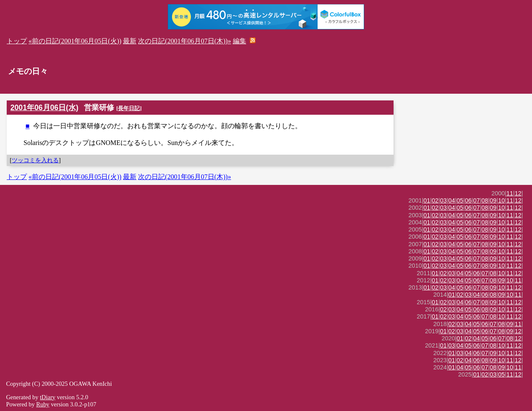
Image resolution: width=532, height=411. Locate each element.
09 (493, 200)
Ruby (42, 404)
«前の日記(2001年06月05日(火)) (75, 41)
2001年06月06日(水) (44, 107)
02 (435, 200)
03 (443, 200)
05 (459, 200)
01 (426, 200)
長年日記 (129, 108)
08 (485, 200)
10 (501, 200)
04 (452, 200)
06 (468, 200)
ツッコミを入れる (35, 160)
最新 (129, 41)
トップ (17, 41)
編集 (239, 41)
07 (476, 200)
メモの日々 (28, 71)
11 (509, 193)
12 (518, 193)
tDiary (47, 397)
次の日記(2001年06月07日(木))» (184, 41)
